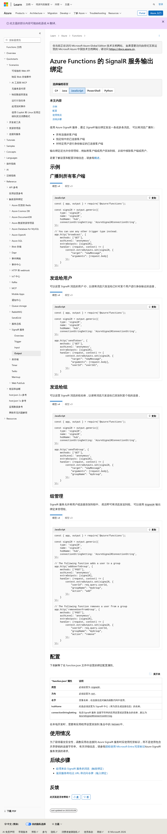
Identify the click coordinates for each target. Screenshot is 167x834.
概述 (96, 157)
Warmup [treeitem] (16, 377)
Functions (77, 35)
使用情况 (57, 114)
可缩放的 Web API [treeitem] (21, 70)
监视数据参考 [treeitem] (16, 406)
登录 (161, 4)
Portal (142, 13)
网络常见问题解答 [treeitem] (18, 412)
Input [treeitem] (17, 347)
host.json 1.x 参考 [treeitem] (17, 400)
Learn (53, 35)
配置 (55, 110)
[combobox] (22, 40)
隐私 (53, 831)
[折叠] (40, 33)
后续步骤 (57, 119)
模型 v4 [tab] (56, 186)
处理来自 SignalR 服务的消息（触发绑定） (80, 768)
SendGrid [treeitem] (16, 317)
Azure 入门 (155, 13)
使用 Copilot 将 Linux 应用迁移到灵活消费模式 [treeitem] (26, 114)
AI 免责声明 (9, 831)
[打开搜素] (154, 4)
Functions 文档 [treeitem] (14, 47)
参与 (44, 831)
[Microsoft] (6, 4)
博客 (33, 831)
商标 (99, 831)
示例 (55, 106)
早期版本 (23, 831)
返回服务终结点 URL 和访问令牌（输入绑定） (82, 773)
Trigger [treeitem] (17, 341)
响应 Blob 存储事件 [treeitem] (21, 76)
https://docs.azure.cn (122, 49)
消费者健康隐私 (70, 831)
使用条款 (88, 831)
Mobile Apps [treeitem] (18, 294)
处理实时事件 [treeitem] (18, 106)
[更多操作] (159, 35)
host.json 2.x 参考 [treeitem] (18, 394)
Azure (64, 35)
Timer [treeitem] (14, 365)
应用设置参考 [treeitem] (16, 193)
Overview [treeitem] (19, 335)
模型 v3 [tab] (69, 186)
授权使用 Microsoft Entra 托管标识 (125, 746)
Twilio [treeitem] (14, 371)
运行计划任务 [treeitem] (18, 100)
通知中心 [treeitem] (16, 300)
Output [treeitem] (18, 353)
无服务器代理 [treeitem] (18, 88)
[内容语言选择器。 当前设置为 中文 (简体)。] (12, 824)
